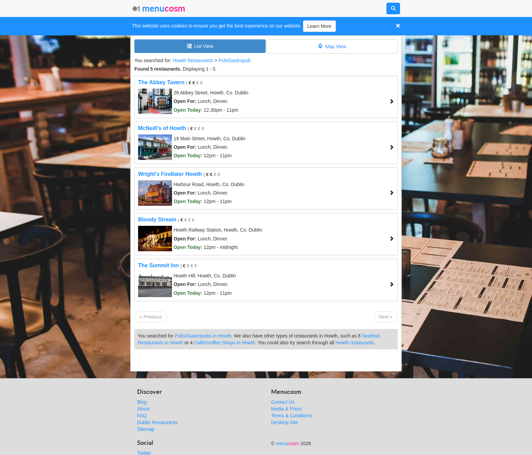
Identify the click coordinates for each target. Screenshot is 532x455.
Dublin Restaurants (157, 422)
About (143, 409)
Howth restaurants (355, 342)
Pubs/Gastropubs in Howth (203, 336)
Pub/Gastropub (234, 60)
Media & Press (286, 409)
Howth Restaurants (193, 60)
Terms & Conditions (291, 415)
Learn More (319, 26)
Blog (142, 402)
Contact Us (282, 402)
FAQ (142, 415)
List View (200, 46)
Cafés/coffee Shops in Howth (224, 342)
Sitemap (145, 429)
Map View (332, 46)
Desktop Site (284, 422)
